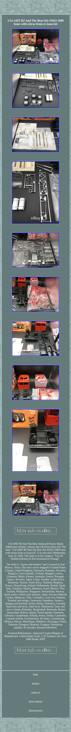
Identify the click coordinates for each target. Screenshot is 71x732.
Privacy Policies (35, 701)
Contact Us (35, 692)
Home (35, 674)
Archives (35, 683)
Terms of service (35, 710)
